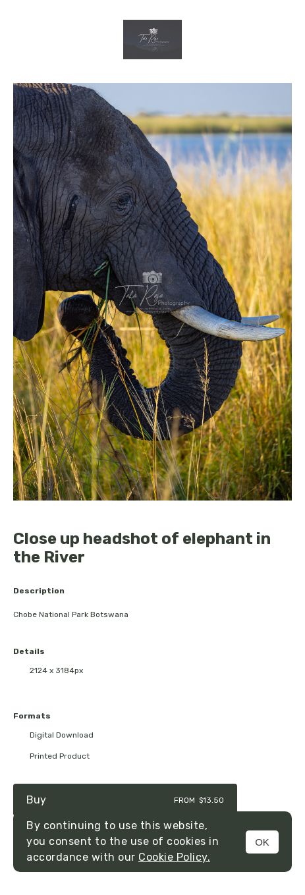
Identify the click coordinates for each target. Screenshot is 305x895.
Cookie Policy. (174, 857)
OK (262, 842)
